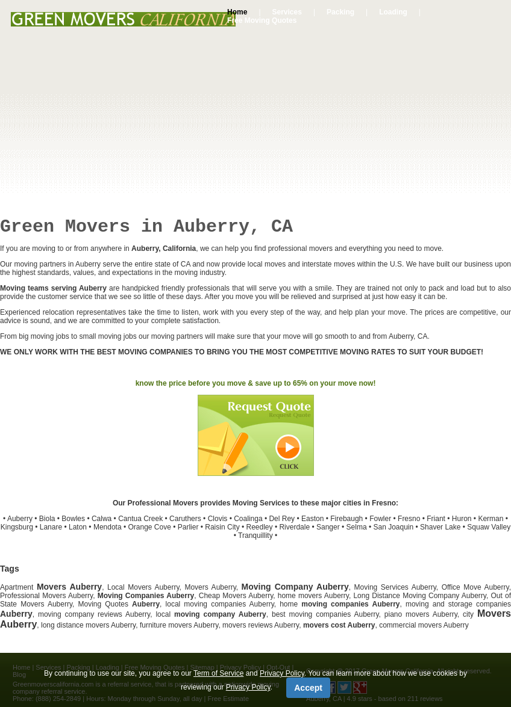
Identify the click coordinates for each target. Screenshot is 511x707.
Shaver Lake (440, 527)
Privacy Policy (282, 673)
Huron (462, 518)
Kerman (490, 518)
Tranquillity (255, 535)
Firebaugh (346, 518)
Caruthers (185, 518)
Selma (356, 527)
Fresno (409, 518)
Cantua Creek (140, 518)
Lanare (51, 527)
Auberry (20, 518)
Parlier (188, 527)
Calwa (101, 518)
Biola (47, 518)
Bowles (73, 518)
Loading (393, 12)
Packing (340, 12)
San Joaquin (393, 527)
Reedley (259, 527)
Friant (436, 518)
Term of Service (218, 673)
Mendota (107, 527)
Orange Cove (149, 527)
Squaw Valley (488, 527)
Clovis (218, 518)
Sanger (328, 527)
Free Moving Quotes (261, 20)
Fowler (380, 518)
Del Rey (282, 518)
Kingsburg (17, 527)
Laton (78, 527)
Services (287, 12)
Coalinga (248, 518)
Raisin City (222, 527)
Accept (308, 688)
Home (237, 12)
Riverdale (294, 527)
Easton (312, 518)
